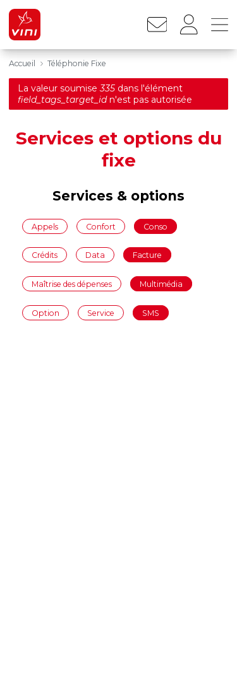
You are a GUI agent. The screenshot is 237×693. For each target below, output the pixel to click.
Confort (101, 226)
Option (45, 312)
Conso (155, 226)
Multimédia (161, 283)
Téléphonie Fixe (76, 63)
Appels (45, 226)
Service (100, 312)
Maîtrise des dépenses (72, 283)
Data (95, 255)
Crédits (45, 255)
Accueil (22, 63)
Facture (147, 255)
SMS (150, 312)
